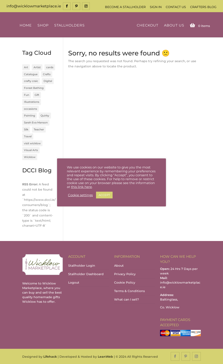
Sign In (156, 7)
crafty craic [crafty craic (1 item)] (31, 81)
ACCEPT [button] (104, 195)
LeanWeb (105, 357)
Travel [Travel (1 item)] (28, 136)
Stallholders (69, 25)
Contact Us (176, 7)
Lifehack (50, 357)
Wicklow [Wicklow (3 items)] (29, 157)
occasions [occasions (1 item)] (30, 108)
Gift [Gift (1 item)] (37, 94)
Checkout (147, 25)
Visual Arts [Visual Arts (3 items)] (31, 150)
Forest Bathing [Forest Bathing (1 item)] (34, 88)
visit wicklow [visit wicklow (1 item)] (32, 143)
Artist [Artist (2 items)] (37, 67)
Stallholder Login (81, 266)
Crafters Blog (203, 7)
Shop (43, 25)
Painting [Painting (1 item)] (29, 115)
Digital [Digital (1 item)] (48, 81)
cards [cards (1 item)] (49, 67)
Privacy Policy (125, 274)
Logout (73, 282)
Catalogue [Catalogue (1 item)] (30, 74)
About (119, 266)
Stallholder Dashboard (86, 274)
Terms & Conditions (129, 291)
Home (26, 25)
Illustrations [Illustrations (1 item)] (31, 101)
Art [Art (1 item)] (26, 67)
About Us (174, 25)
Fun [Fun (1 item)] (26, 94)
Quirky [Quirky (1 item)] (45, 115)
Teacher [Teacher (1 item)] (39, 129)
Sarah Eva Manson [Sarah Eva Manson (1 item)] (36, 122)
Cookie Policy (124, 282)
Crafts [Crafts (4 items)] (47, 74)
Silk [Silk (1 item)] (26, 129)
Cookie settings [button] (80, 195)
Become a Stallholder (125, 7)
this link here (81, 187)
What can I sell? (126, 299)
